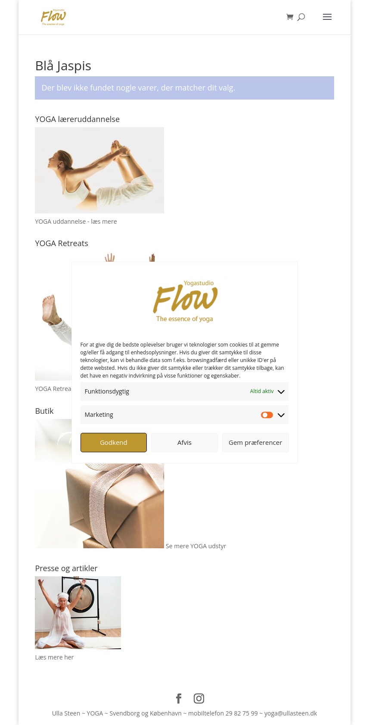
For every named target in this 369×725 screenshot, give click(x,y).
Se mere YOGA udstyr (196, 546)
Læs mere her (54, 657)
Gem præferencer (255, 442)
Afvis (184, 442)
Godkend (113, 442)
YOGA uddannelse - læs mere (76, 221)
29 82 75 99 (242, 713)
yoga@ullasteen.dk (290, 713)
